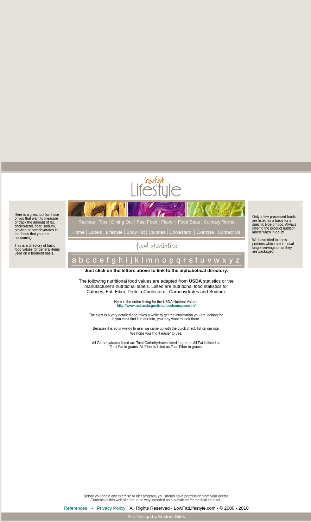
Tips (102, 222)
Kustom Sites (171, 516)
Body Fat (136, 232)
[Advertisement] (105, 80)
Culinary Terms (218, 222)
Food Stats (189, 222)
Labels (95, 232)
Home (78, 232)
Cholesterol (180, 232)
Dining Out (122, 222)
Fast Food (147, 222)
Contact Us (228, 232)
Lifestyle (113, 232)
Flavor (167, 222)
